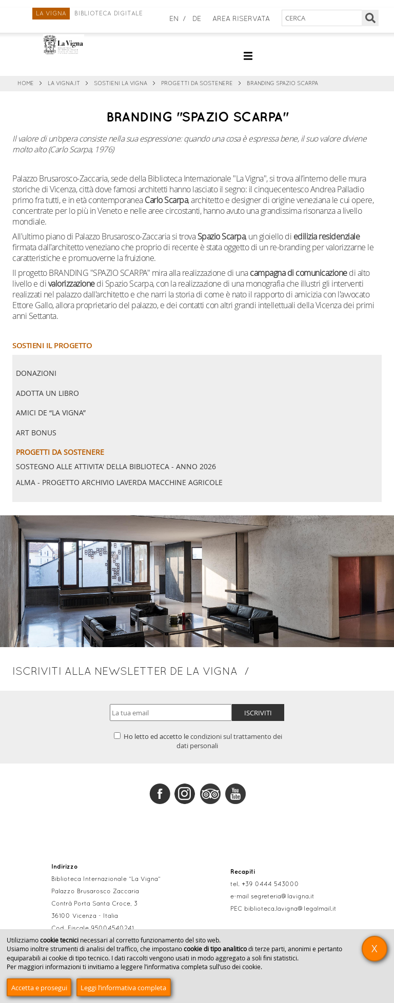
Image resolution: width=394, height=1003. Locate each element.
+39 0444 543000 (270, 884)
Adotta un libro (47, 393)
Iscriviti (258, 712)
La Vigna (51, 13)
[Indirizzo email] (171, 712)
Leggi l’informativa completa (123, 987)
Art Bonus (36, 432)
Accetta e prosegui (39, 987)
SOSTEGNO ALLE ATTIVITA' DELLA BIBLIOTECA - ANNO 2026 (116, 466)
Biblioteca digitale (108, 13)
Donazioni (36, 373)
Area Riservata (241, 19)
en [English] (174, 19)
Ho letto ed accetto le (198, 741)
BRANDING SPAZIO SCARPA (282, 83)
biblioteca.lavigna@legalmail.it (290, 909)
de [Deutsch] (196, 19)
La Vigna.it (64, 83)
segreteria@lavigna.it (282, 896)
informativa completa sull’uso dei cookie (204, 967)
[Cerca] (370, 18)
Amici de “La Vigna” (51, 412)
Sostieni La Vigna (120, 83)
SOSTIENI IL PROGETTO (52, 345)
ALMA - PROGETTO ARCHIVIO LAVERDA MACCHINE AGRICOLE (119, 482)
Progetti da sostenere (197, 83)
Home (25, 83)
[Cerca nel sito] (322, 18)
